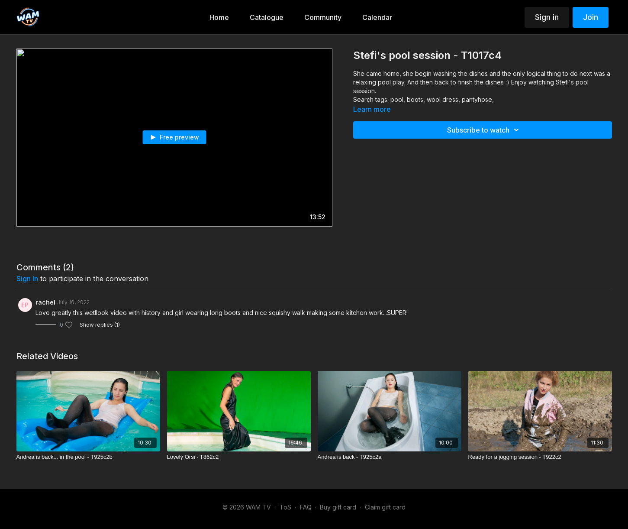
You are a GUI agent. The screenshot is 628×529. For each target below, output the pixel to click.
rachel (45, 302)
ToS (285, 507)
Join (590, 17)
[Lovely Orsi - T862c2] (239, 457)
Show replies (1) (100, 324)
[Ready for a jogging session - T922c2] (540, 457)
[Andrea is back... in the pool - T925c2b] (88, 457)
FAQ (306, 507)
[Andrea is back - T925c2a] (389, 457)
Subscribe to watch (484, 130)
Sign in (547, 17)
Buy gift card (338, 507)
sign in (27, 278)
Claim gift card (385, 507)
